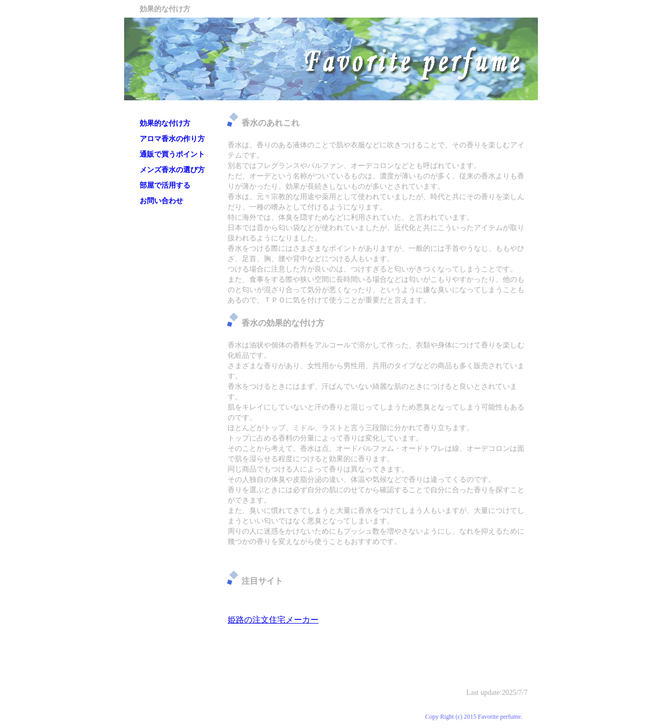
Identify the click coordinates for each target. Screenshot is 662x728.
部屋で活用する (165, 185)
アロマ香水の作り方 (172, 139)
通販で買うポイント (172, 154)
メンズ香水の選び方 (172, 170)
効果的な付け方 (165, 123)
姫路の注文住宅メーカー (273, 619)
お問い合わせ (161, 201)
